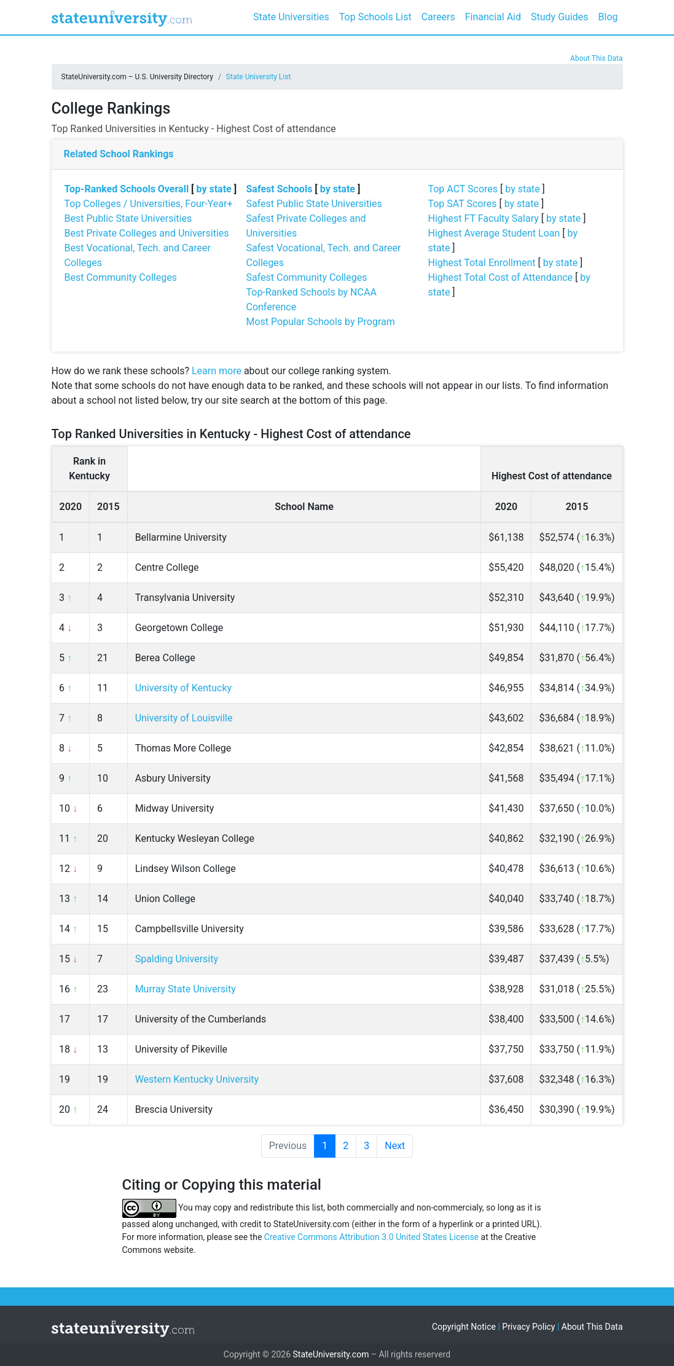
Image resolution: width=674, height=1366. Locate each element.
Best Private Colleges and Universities (147, 233)
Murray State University (185, 989)
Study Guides (560, 17)
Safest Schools (279, 189)
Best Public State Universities (128, 218)
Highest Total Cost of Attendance (500, 277)
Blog (608, 17)
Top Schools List (375, 17)
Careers (438, 17)
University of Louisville (184, 718)
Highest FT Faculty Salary (483, 218)
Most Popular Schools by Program (320, 322)
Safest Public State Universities (314, 204)
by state (214, 189)
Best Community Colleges (121, 277)
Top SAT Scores (462, 204)
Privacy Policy (528, 1327)
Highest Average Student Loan (494, 233)
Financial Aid (493, 17)
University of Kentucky (183, 688)
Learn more (216, 371)
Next (395, 1146)
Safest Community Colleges (306, 277)
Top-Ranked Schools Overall (127, 189)
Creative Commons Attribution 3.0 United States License (371, 1237)
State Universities (291, 17)
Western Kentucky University (197, 1079)
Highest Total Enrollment (481, 263)
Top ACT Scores (463, 189)
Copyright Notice (464, 1327)
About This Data (596, 58)
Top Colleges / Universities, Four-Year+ (149, 204)
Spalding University (176, 959)
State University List (258, 77)
